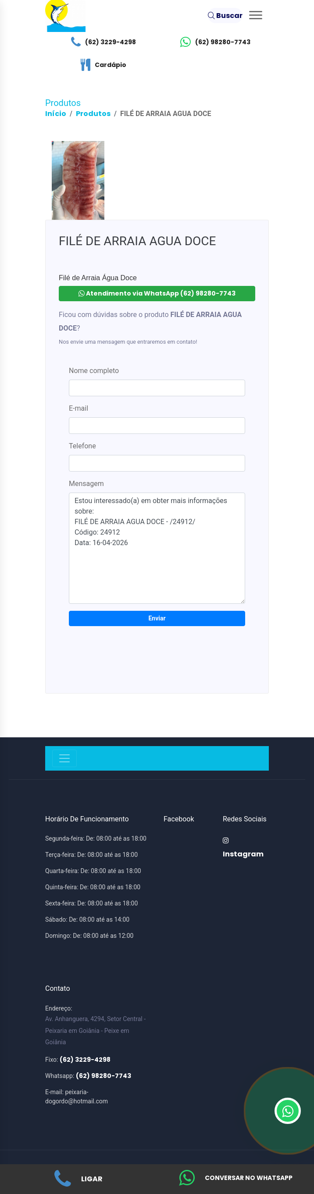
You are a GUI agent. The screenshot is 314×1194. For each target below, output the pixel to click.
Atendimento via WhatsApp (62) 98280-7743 (157, 293)
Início (55, 114)
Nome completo (94, 370)
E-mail (78, 408)
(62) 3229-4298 (101, 42)
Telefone (82, 446)
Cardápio (101, 64)
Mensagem (86, 483)
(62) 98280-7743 (213, 42)
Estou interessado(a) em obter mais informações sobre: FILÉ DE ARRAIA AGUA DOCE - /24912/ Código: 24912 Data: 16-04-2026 (157, 548)
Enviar (156, 618)
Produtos (93, 114)
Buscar (225, 16)
